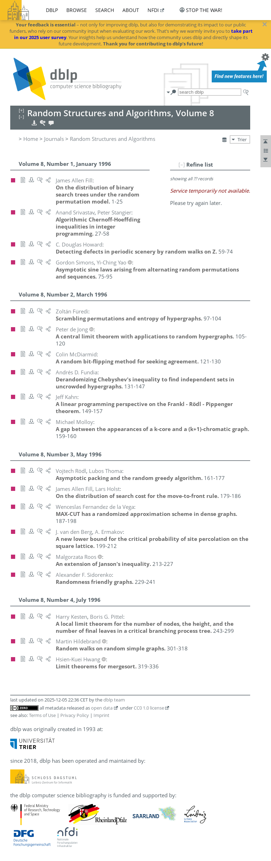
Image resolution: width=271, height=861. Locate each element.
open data (102, 708)
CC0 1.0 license (149, 708)
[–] (182, 164)
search (104, 10)
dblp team (114, 700)
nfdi (153, 10)
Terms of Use (42, 715)
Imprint (101, 715)
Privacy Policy (74, 715)
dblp (52, 10)
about (130, 10)
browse (76, 10)
